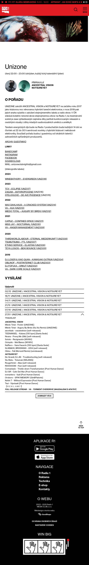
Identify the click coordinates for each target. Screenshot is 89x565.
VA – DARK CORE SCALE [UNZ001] (23, 269)
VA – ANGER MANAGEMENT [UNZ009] (25, 227)
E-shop (43, 485)
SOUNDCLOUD (12, 161)
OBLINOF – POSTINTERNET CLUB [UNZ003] (27, 262)
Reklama (44, 477)
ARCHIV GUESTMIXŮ (15, 141)
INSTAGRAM (11, 154)
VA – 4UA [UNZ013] (14, 208)
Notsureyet (39, 87)
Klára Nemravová (26, 2)
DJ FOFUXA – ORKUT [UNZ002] (21, 266)
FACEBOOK (11, 158)
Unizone (17, 291)
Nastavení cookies (44, 525)
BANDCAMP (11, 151)
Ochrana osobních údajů (44, 521)
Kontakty (44, 489)
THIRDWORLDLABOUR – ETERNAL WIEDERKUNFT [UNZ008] (36, 238)
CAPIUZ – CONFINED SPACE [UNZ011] (24, 221)
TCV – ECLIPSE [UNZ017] (18, 188)
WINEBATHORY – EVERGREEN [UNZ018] (26, 179)
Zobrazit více (44, 396)
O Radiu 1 (44, 473)
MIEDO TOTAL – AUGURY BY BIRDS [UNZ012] (28, 211)
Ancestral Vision (43, 85)
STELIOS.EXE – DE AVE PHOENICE (23, 195)
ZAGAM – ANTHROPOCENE (19, 192)
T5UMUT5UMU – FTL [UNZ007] (20, 242)
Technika (44, 481)
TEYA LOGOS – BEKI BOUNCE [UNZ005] (25, 248)
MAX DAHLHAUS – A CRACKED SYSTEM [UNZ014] (30, 204)
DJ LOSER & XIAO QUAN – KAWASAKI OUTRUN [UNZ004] (34, 259)
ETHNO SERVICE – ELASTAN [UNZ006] (25, 245)
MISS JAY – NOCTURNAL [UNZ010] (23, 224)
